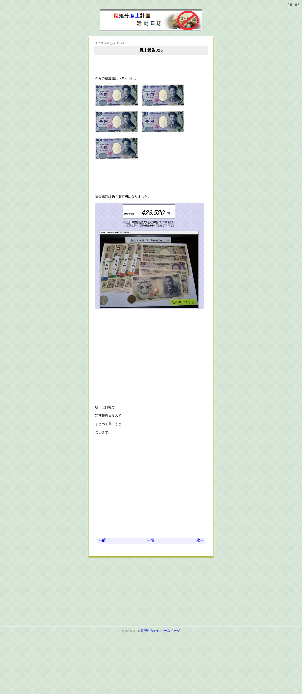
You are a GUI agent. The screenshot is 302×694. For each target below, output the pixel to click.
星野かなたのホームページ (160, 689)
